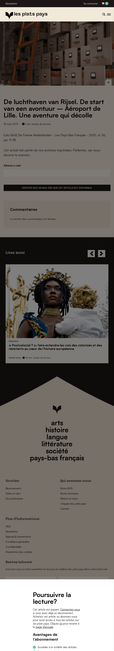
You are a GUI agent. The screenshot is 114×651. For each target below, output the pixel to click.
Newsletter (11, 3)
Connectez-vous (70, 609)
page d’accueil (44, 627)
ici (61, 623)
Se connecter (91, 3)
